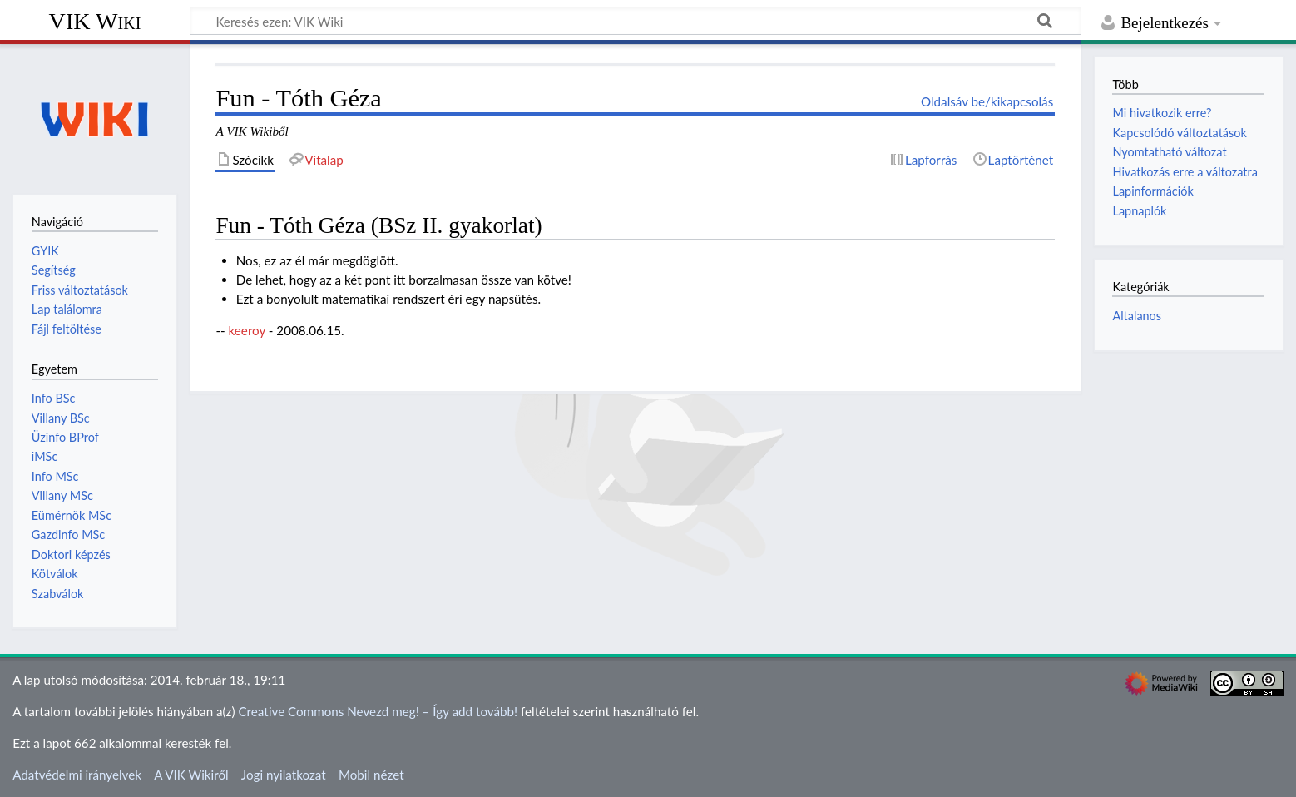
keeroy (247, 330)
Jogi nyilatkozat (283, 774)
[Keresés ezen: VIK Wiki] (635, 20)
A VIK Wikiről (191, 774)
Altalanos (1136, 316)
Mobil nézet (371, 774)
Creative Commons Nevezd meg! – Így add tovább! (377, 711)
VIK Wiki (95, 21)
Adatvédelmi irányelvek (76, 774)
